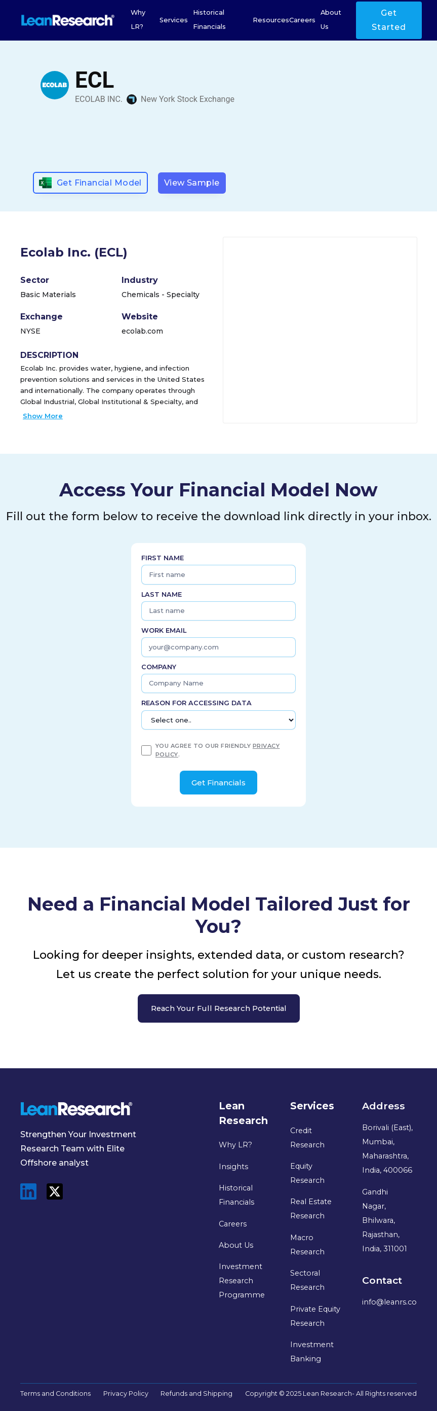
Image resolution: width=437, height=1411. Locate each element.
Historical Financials (209, 19)
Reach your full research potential (219, 1008)
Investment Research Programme (242, 1280)
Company (158, 667)
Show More (43, 416)
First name (162, 558)
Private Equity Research (315, 1316)
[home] (68, 20)
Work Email (163, 630)
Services (174, 20)
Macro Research (307, 1244)
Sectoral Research (307, 1280)
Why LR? (138, 19)
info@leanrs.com (393, 1302)
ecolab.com (142, 331)
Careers (233, 1223)
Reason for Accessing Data (196, 703)
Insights (233, 1166)
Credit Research (307, 1137)
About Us (331, 19)
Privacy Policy (125, 1393)
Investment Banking (312, 1351)
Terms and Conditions (55, 1393)
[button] (174, 20)
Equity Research (307, 1173)
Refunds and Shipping (196, 1393)
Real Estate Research (311, 1208)
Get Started (389, 20)
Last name (161, 594)
